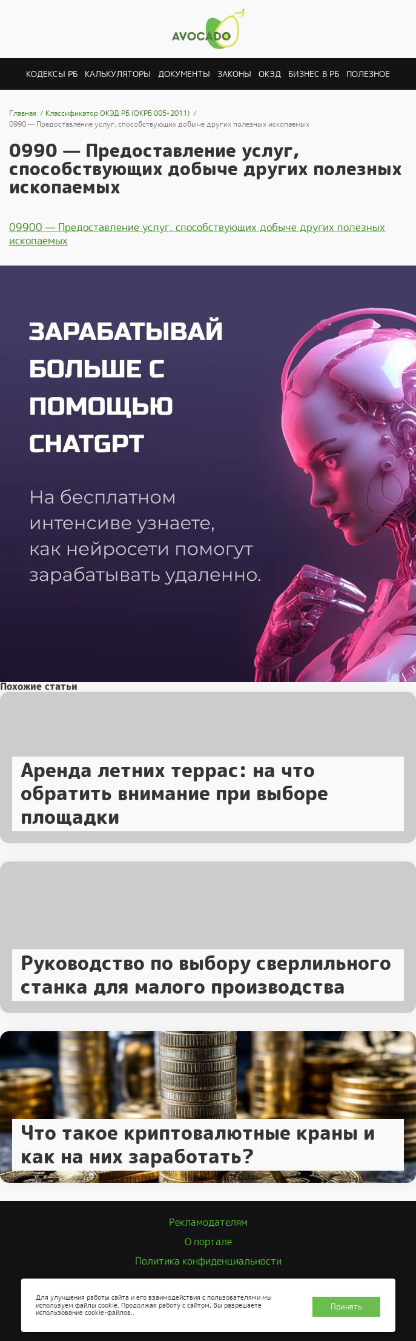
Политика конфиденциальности (208, 1261)
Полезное (368, 74)
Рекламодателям (208, 1222)
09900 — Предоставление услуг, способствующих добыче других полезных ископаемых (197, 234)
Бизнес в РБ (313, 74)
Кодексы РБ (52, 74)
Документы (184, 74)
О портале (208, 1242)
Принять (346, 1307)
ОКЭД (270, 74)
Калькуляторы (118, 74)
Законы (234, 74)
